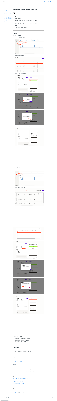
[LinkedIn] (15, 364)
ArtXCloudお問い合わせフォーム (19, 361)
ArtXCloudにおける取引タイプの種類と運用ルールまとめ (7, 13)
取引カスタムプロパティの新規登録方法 (7, 21)
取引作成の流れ (5, 10)
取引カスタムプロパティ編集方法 (7, 23)
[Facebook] (13, 364)
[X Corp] (14, 364)
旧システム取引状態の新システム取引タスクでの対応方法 (7, 18)
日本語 (52, 397)
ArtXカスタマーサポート (6, 397)
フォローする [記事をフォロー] (41, 12)
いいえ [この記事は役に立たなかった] (31, 369)
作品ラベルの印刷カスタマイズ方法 (18, 383)
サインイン (14, 392)
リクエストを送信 (46, 1)
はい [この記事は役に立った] (26, 369)
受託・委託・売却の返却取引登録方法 (7, 15)
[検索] (47, 5)
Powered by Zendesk (5, 400)
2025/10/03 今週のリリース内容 (18, 381)
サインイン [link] (51, 1)
